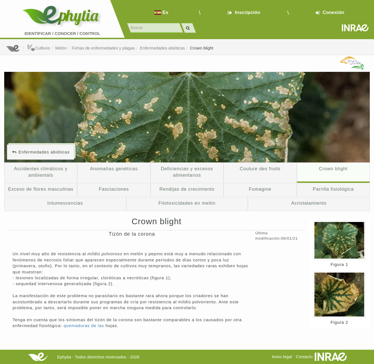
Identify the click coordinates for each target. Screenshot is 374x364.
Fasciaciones (114, 189)
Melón (61, 48)
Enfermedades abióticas (162, 48)
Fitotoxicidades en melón (186, 202)
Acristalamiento (308, 202)
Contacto (304, 356)
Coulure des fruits (260, 168)
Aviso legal (282, 356)
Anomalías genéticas (114, 168)
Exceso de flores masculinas (41, 189)
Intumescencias (65, 202)
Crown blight (201, 48)
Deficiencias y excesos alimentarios (187, 172)
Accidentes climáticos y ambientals (40, 172)
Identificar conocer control (62, 33)
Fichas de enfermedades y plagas (103, 48)
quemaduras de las (84, 325)
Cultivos (38, 48)
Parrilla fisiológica (333, 189)
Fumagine (260, 189)
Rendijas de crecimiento (187, 189)
